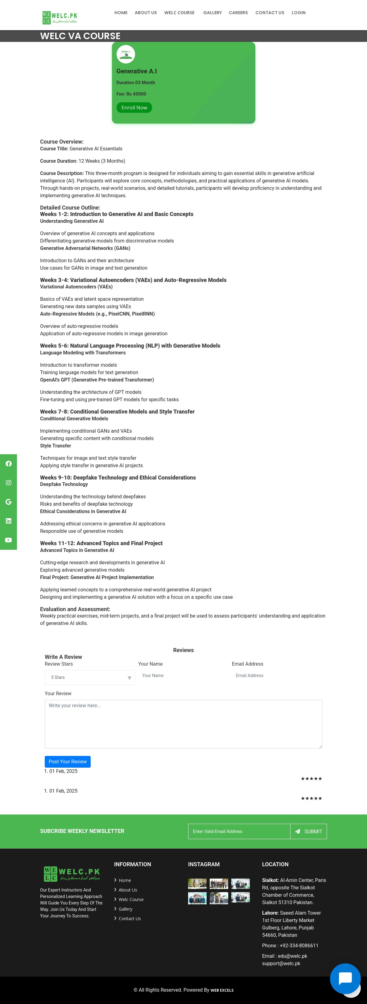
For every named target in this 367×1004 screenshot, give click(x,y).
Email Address (247, 664)
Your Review (58, 693)
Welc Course (179, 12)
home (120, 13)
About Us (146, 13)
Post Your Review (68, 762)
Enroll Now (134, 107)
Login (299, 13)
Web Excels (222, 990)
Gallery (212, 13)
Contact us (130, 918)
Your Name (150, 664)
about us (128, 890)
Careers (238, 13)
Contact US (269, 13)
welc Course (131, 899)
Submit (308, 832)
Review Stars (59, 664)
